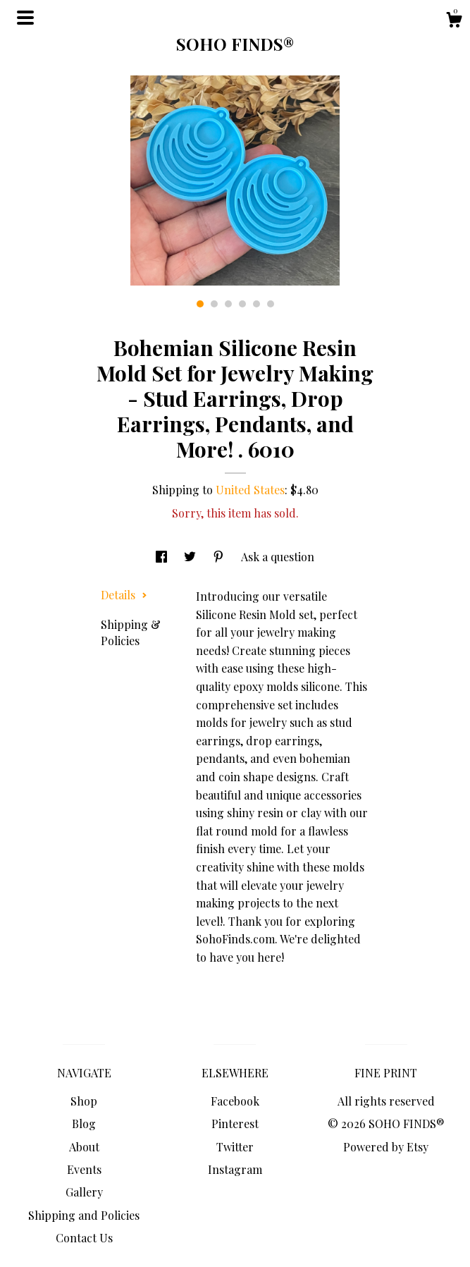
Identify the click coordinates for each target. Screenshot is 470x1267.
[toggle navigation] (25, 18)
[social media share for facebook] (163, 556)
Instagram (235, 1169)
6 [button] (270, 303)
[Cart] (454, 21)
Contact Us (84, 1237)
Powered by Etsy (385, 1146)
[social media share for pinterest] (220, 556)
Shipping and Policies (84, 1215)
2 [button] (214, 303)
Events (84, 1169)
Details (124, 594)
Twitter (235, 1146)
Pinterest (235, 1123)
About (84, 1146)
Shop (83, 1101)
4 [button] (242, 303)
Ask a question (277, 556)
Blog (84, 1123)
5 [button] (256, 303)
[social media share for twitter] (191, 556)
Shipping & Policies (131, 632)
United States (250, 489)
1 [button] (200, 303)
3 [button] (228, 303)
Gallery (84, 1192)
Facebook (235, 1101)
